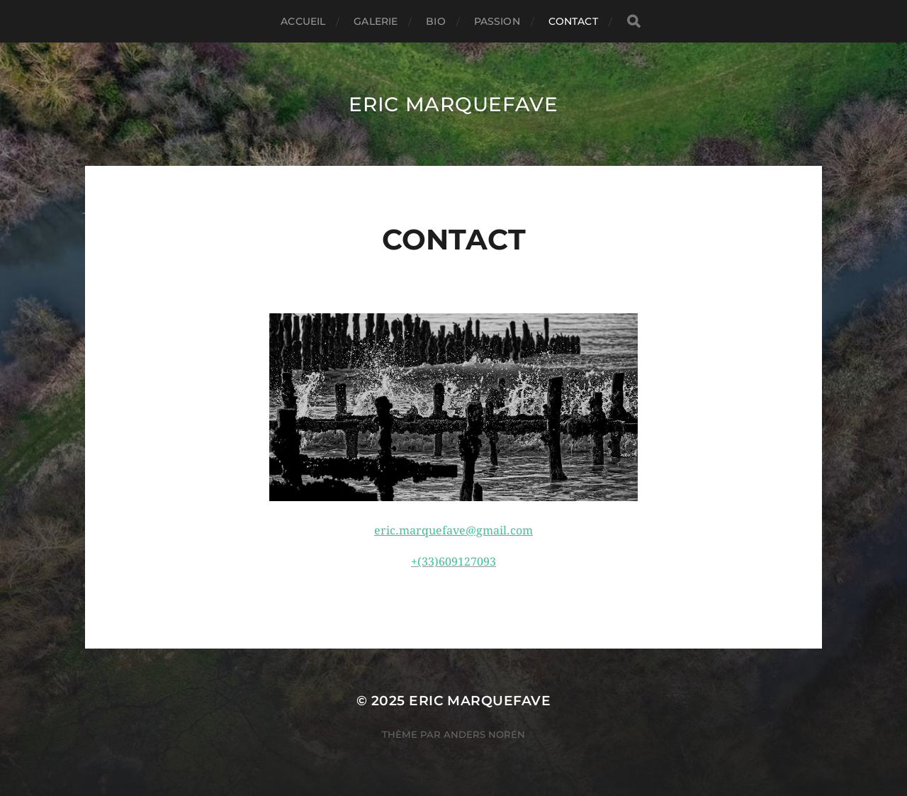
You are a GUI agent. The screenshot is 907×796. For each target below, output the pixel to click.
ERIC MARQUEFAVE (453, 104)
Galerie (376, 21)
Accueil (303, 21)
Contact (573, 21)
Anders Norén (484, 734)
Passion (497, 21)
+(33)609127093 (453, 561)
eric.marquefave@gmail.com (453, 530)
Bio (435, 21)
